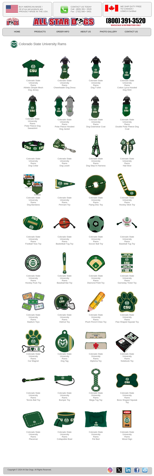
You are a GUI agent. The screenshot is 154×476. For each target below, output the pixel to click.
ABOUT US (85, 31)
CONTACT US (131, 31)
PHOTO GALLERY (108, 31)
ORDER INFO (62, 31)
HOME (17, 31)
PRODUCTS (40, 31)
